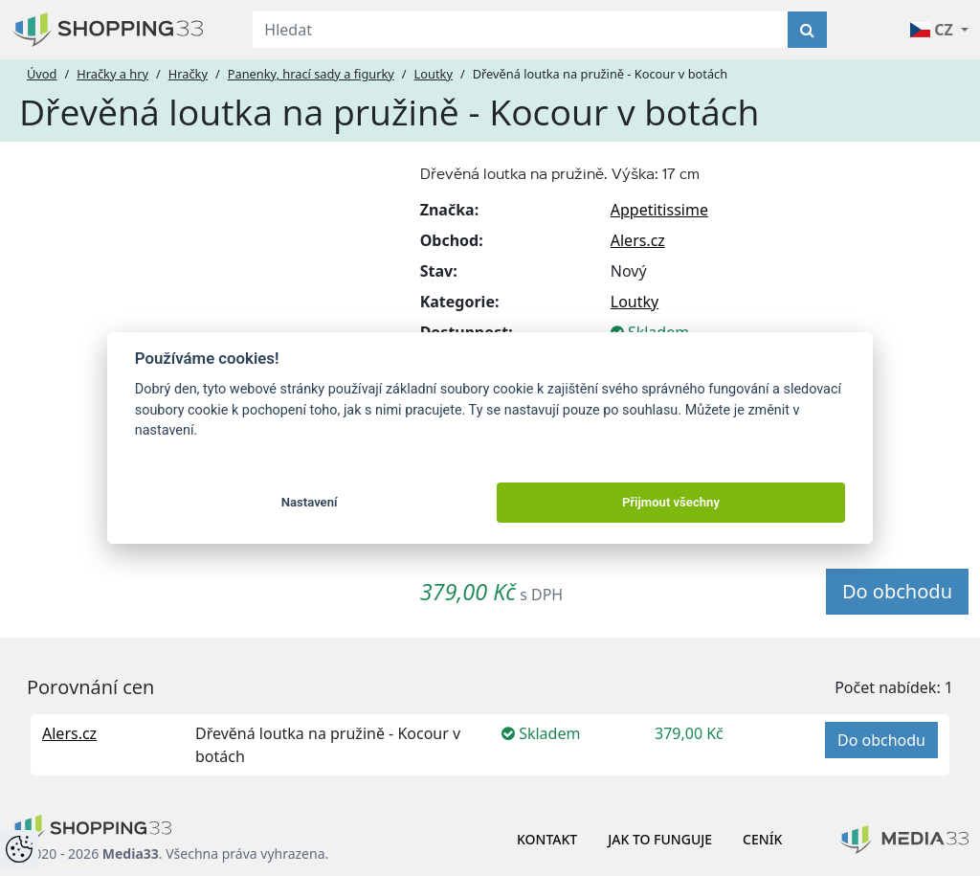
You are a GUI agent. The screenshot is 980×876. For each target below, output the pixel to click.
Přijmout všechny (671, 502)
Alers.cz (638, 240)
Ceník (762, 839)
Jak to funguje (660, 839)
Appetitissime (659, 209)
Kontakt (547, 839)
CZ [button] (933, 29)
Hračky (188, 73)
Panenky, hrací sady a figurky (311, 73)
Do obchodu (897, 591)
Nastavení (309, 502)
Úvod (41, 73)
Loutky (433, 73)
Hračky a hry (112, 73)
